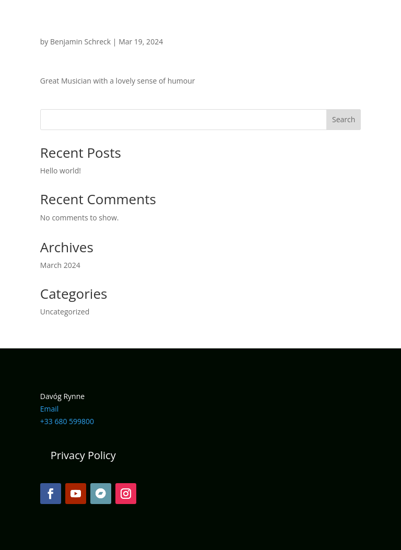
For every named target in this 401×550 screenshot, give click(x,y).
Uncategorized (64, 312)
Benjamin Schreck (80, 41)
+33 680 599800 (67, 421)
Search (343, 119)
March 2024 (60, 265)
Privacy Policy (83, 455)
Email (49, 409)
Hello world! (60, 170)
